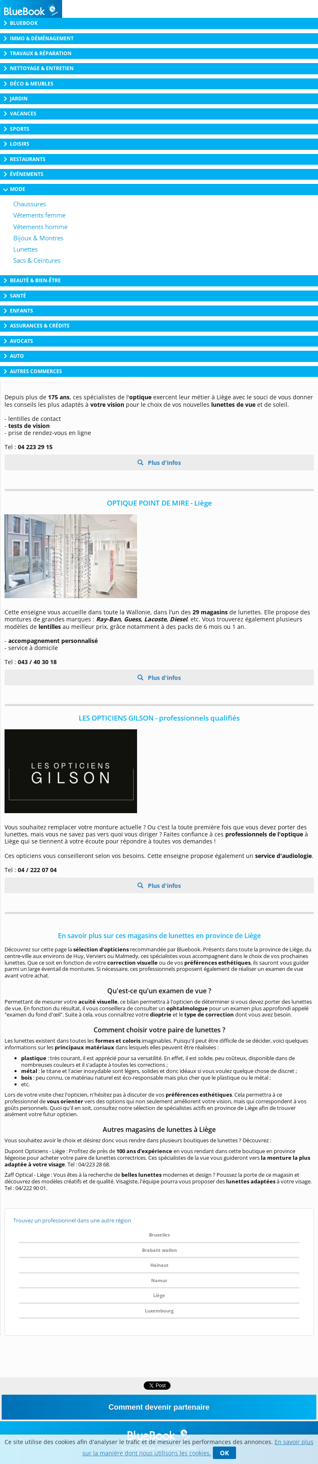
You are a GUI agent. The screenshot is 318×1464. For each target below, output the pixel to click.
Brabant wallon (159, 1250)
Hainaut (159, 1265)
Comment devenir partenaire (159, 1407)
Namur (159, 1280)
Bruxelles (159, 1235)
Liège (159, 1295)
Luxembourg (159, 1311)
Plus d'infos (163, 463)
